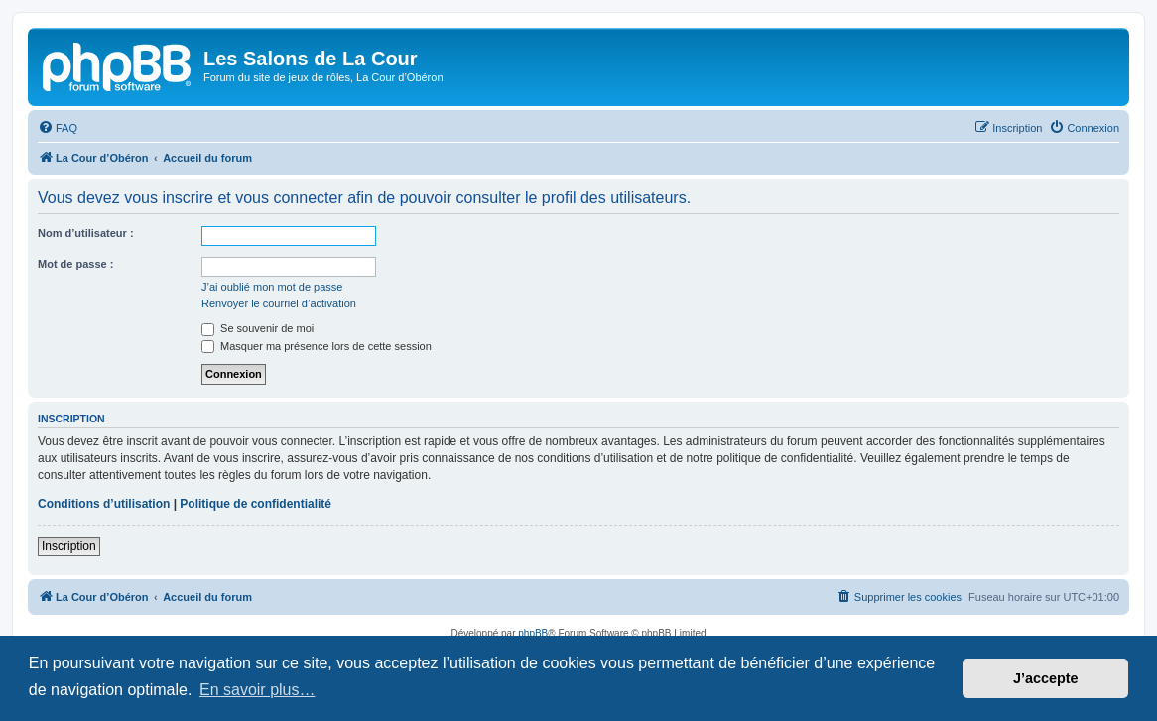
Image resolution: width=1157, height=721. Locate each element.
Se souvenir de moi (257, 328)
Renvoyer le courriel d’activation (278, 303)
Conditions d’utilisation (104, 504)
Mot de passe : (75, 264)
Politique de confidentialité (255, 504)
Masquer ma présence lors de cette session (316, 346)
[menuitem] (57, 128)
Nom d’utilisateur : (86, 233)
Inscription (69, 546)
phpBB (533, 633)
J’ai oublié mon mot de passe (271, 287)
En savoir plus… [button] (257, 689)
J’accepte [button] (1046, 678)
